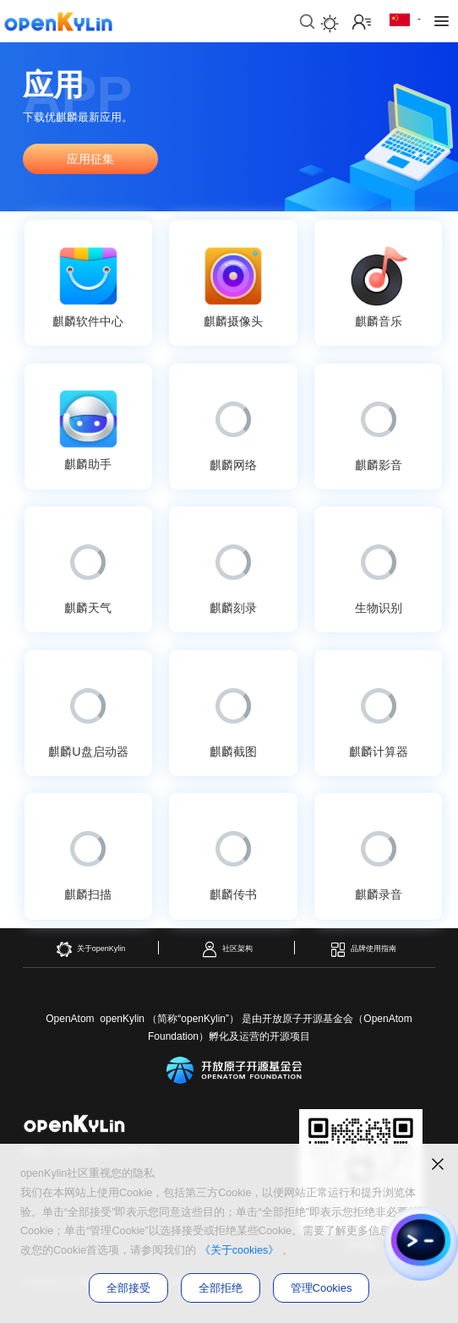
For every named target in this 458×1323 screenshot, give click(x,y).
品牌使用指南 (363, 949)
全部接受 (128, 1288)
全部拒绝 (221, 1288)
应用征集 (90, 159)
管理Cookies (321, 1288)
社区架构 (227, 949)
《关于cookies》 (239, 1250)
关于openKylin (91, 949)
